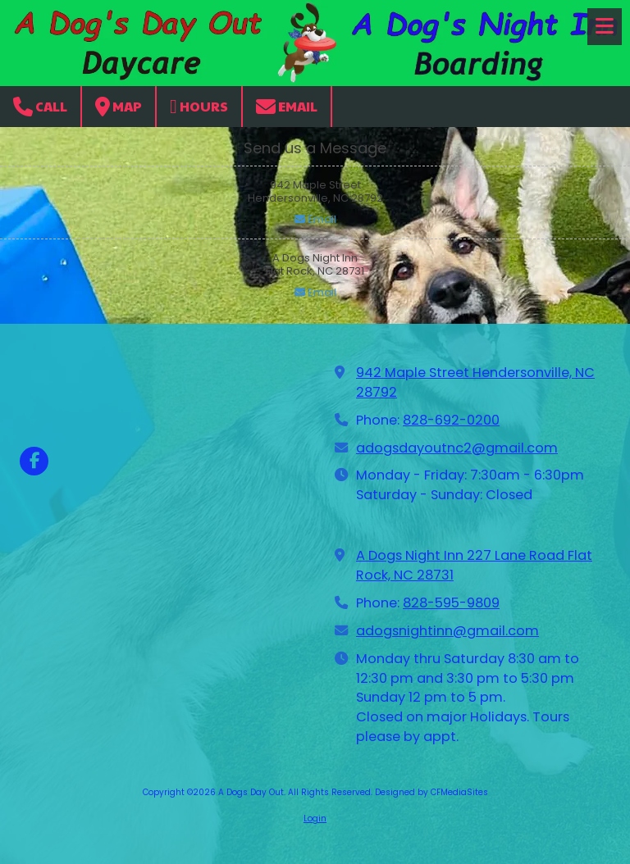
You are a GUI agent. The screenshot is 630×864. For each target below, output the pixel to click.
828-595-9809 (451, 602)
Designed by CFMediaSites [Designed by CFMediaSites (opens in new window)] (431, 792)
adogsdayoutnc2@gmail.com (457, 448)
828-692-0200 (451, 420)
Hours (199, 106)
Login (315, 818)
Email (286, 106)
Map (118, 106)
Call (40, 106)
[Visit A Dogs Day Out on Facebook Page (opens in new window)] (34, 461)
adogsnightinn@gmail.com (447, 630)
